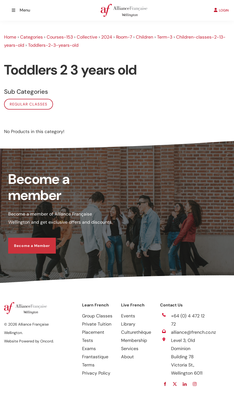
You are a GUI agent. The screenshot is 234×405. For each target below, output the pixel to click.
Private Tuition (96, 324)
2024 (106, 37)
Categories (31, 37)
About (127, 357)
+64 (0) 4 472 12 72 (188, 320)
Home (10, 37)
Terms (88, 365)
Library (128, 324)
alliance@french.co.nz (193, 332)
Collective (87, 37)
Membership (134, 340)
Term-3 (164, 37)
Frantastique (95, 357)
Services (129, 348)
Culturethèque (136, 332)
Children (144, 37)
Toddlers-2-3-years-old (53, 45)
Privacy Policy (96, 373)
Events (128, 316)
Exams (89, 348)
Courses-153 (60, 37)
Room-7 (124, 37)
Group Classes (97, 316)
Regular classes (28, 104)
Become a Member (26, 242)
